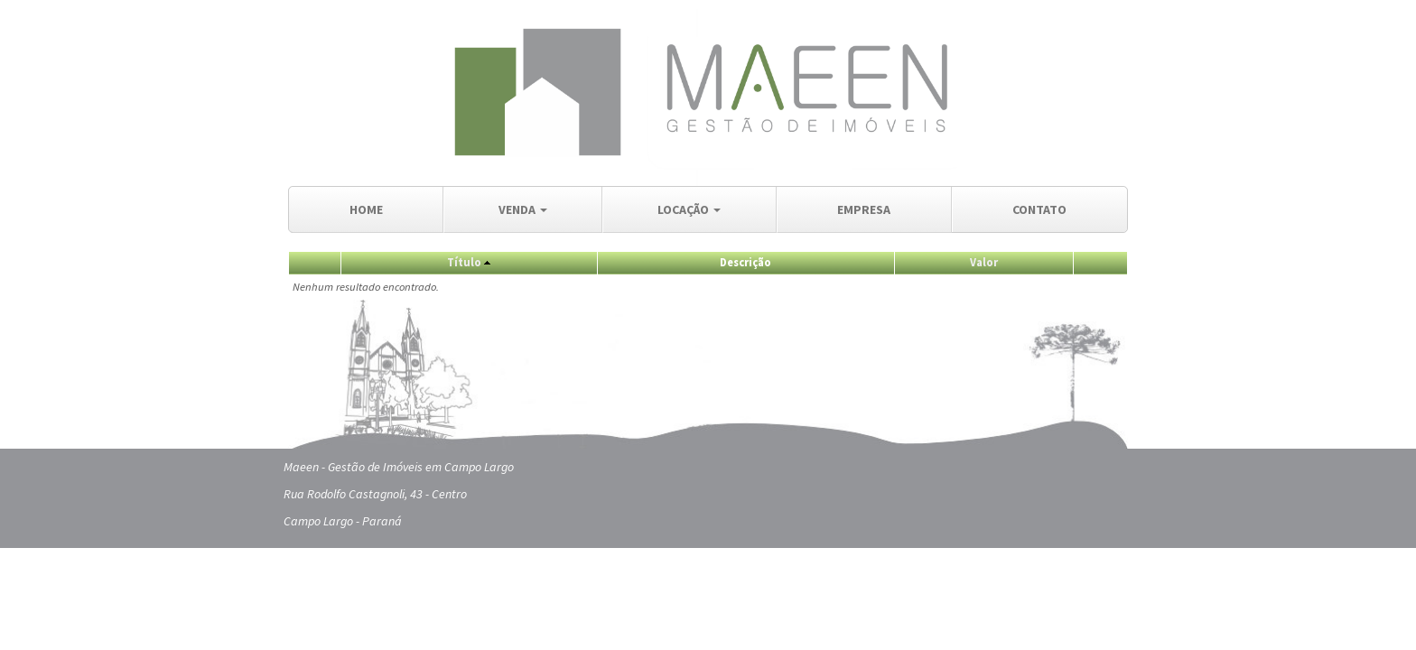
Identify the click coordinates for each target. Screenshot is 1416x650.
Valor (984, 262)
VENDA (522, 209)
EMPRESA (863, 209)
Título (464, 262)
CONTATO (1039, 209)
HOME (366, 209)
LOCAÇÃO (689, 209)
